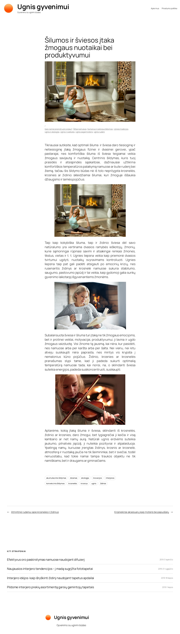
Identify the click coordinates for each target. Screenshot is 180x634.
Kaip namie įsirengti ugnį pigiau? (58, 129)
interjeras (110, 478)
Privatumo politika (169, 8)
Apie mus (155, 8)
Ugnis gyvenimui (43, 6)
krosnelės (72, 483)
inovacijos (97, 478)
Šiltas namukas (79, 129)
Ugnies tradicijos (121, 129)
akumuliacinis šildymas (56, 478)
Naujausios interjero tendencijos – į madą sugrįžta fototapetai (50, 568)
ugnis (93, 483)
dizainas (73, 478)
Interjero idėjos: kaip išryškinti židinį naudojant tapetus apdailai (50, 578)
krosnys (84, 483)
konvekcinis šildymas (55, 483)
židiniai (103, 483)
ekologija (85, 478)
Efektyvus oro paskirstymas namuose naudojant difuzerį (46, 559)
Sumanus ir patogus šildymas (100, 129)
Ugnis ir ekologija (52, 131)
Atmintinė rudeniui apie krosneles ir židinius (35, 512)
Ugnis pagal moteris (84, 131)
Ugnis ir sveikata (67, 131)
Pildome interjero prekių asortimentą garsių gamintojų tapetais (50, 587)
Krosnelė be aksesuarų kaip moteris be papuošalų (141, 512)
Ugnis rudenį (99, 131)
